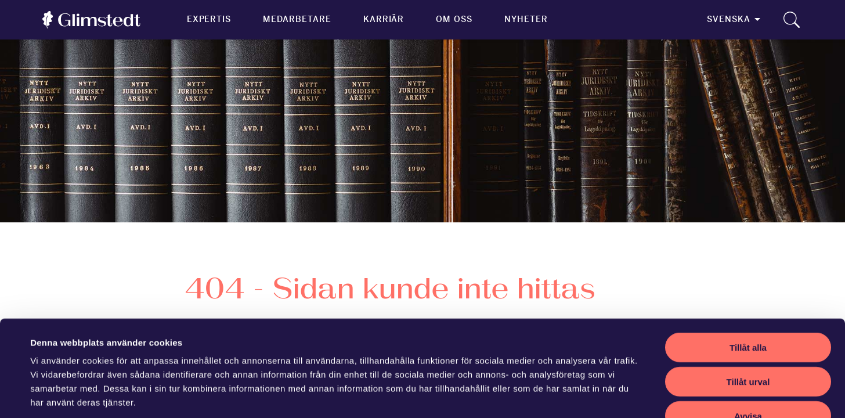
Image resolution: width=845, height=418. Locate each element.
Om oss (454, 19)
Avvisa (748, 333)
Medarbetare (297, 19)
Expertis (209, 19)
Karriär (384, 19)
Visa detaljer (509, 395)
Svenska (728, 19)
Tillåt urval (748, 299)
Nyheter (526, 19)
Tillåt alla (748, 265)
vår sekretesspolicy (114, 348)
